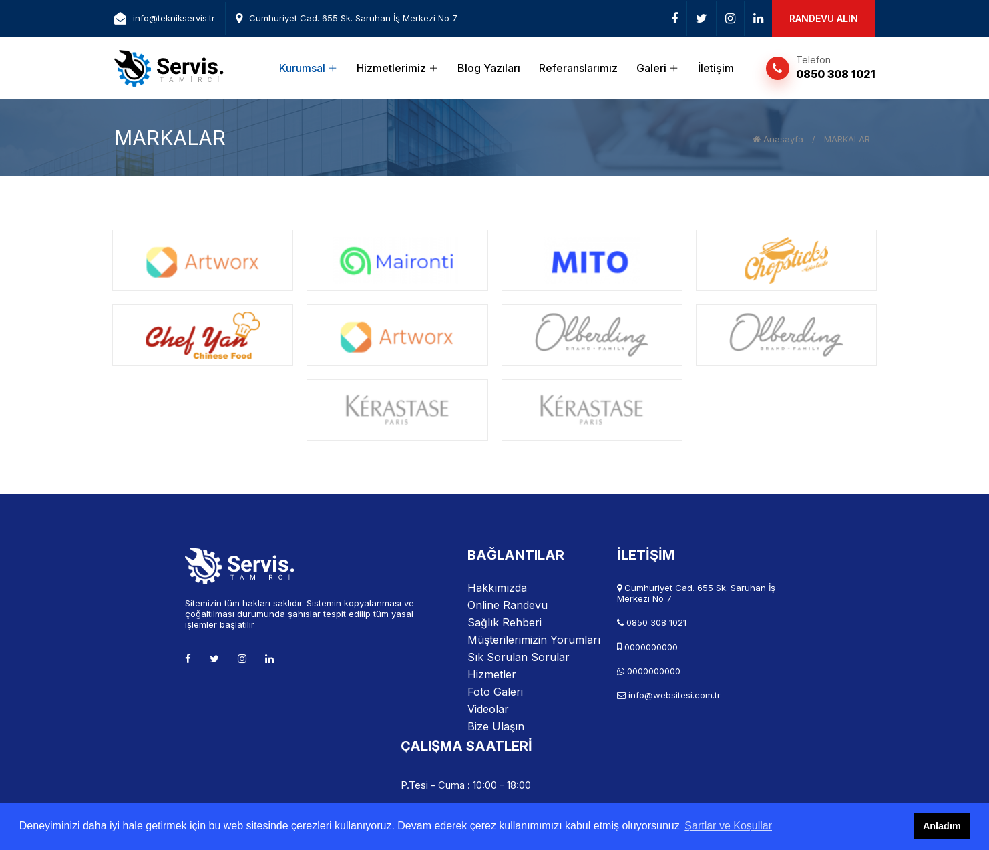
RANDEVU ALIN (823, 18)
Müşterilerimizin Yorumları (533, 639)
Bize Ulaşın (495, 726)
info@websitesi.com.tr (674, 695)
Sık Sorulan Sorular (518, 657)
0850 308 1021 (835, 74)
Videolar (488, 709)
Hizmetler (491, 674)
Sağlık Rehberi (504, 622)
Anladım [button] (942, 826)
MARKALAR (847, 139)
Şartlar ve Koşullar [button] (728, 825)
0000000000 (651, 647)
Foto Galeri (495, 691)
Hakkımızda (497, 587)
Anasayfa (778, 139)
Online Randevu (507, 605)
